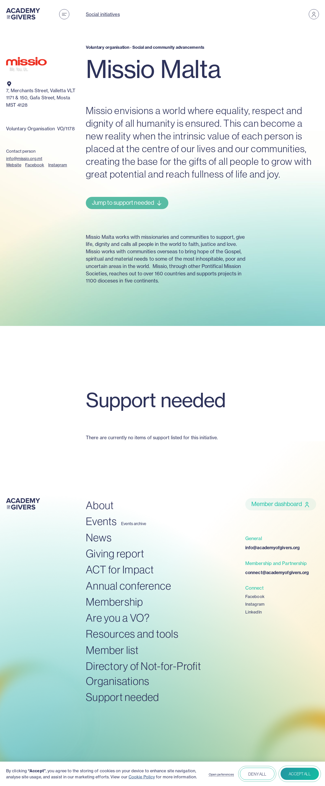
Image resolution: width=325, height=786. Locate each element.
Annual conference (128, 586)
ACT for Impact (120, 570)
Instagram (57, 164)
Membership (114, 602)
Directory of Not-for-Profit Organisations (143, 673)
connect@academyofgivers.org (277, 572)
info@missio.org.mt (24, 158)
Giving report (115, 554)
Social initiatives (103, 14)
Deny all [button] (257, 774)
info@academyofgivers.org (272, 548)
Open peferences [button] (221, 774)
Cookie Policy (141, 776)
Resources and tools (132, 634)
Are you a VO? (118, 618)
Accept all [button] (300, 774)
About (100, 505)
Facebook (34, 164)
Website (13, 164)
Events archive (133, 523)
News (99, 538)
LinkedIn (253, 612)
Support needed (122, 697)
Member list (112, 650)
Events (101, 521)
